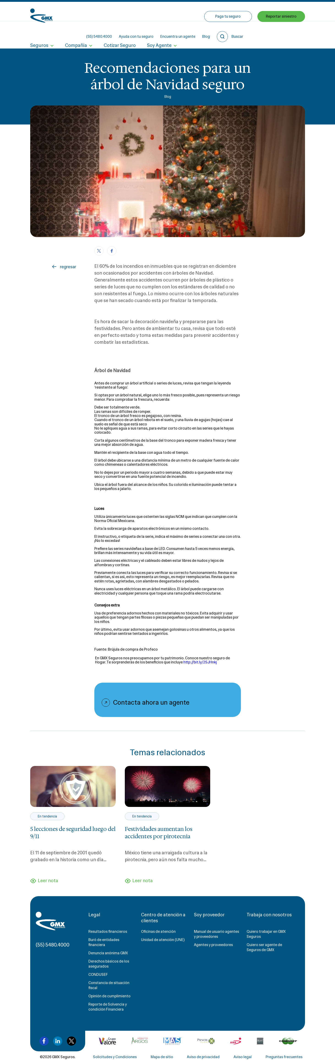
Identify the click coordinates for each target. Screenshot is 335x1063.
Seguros (39, 32)
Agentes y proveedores (213, 945)
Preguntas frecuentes (284, 1057)
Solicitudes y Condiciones (115, 1057)
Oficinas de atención (158, 931)
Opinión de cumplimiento (109, 996)
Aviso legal (243, 1057)
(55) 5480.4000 (140, 11)
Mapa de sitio (162, 1057)
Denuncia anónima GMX (108, 953)
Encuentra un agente (219, 11)
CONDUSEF (98, 974)
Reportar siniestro (281, 31)
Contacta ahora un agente (151, 702)
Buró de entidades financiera (103, 942)
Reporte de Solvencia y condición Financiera (107, 1007)
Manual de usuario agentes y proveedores (216, 934)
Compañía (76, 32)
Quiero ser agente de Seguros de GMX (264, 947)
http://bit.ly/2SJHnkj (200, 662)
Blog (247, 11)
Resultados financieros (107, 931)
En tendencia (47, 816)
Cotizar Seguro (119, 32)
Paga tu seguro (228, 31)
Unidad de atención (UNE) (163, 940)
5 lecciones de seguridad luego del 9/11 (73, 832)
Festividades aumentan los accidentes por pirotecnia (158, 832)
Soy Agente (158, 32)
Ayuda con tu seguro (177, 11)
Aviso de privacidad (203, 1057)
